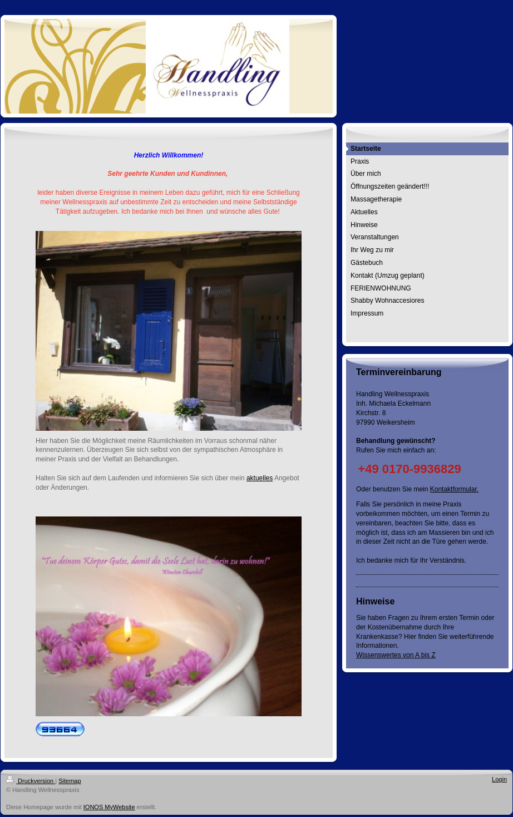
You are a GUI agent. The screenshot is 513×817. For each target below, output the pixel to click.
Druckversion (30, 780)
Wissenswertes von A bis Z (396, 655)
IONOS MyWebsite (109, 807)
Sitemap (69, 780)
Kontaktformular (453, 489)
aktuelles (259, 478)
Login (499, 779)
